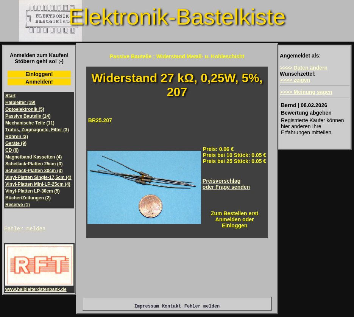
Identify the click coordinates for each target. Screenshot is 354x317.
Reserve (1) (17, 204)
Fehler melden (24, 229)
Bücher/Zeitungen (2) (28, 197)
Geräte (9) (16, 143)
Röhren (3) (16, 136)
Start (10, 95)
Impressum (146, 308)
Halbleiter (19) (20, 102)
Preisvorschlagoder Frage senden (226, 184)
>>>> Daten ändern (303, 68)
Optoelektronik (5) (24, 109)
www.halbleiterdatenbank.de (39, 288)
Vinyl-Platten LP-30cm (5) (32, 191)
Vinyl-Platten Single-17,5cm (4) (38, 177)
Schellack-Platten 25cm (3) (33, 163)
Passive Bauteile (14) (27, 116)
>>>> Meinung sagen (306, 92)
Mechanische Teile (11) (30, 123)
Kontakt (171, 308)
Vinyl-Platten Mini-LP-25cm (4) (37, 184)
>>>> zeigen (295, 80)
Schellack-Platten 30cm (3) (33, 170)
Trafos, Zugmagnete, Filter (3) (37, 129)
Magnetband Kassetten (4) (33, 157)
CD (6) (12, 150)
